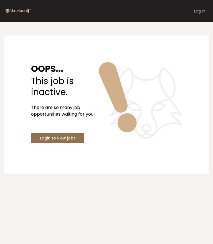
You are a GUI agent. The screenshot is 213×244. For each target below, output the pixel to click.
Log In (199, 11)
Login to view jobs (58, 138)
